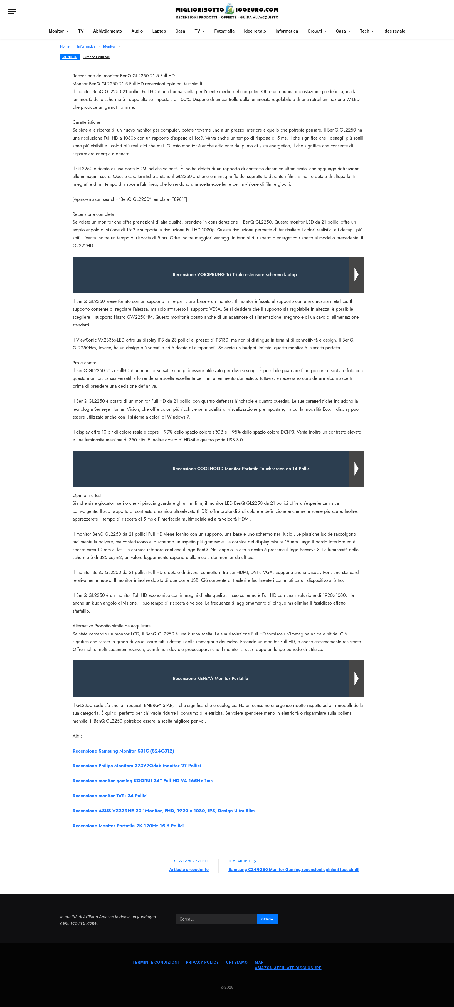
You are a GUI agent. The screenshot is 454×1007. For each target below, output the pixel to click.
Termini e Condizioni (155, 962)
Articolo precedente (189, 869)
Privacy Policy (202, 962)
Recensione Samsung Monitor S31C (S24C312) (123, 751)
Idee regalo (255, 31)
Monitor (56, 31)
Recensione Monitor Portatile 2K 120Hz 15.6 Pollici (128, 825)
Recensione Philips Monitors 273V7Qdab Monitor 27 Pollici (137, 765)
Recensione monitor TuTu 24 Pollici (110, 795)
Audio (137, 31)
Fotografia (224, 31)
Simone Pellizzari (96, 57)
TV (81, 31)
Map (259, 962)
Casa (180, 31)
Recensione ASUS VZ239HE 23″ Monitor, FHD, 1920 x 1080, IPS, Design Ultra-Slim (164, 810)
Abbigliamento (107, 31)
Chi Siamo (237, 962)
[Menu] (12, 12)
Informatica (286, 31)
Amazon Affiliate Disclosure (288, 968)
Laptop (159, 31)
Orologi (314, 31)
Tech (364, 31)
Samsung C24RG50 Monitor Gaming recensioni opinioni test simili (293, 869)
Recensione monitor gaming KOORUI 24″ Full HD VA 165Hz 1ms (143, 780)
